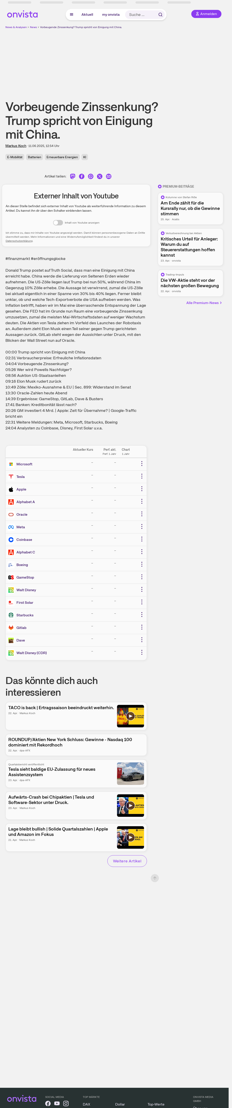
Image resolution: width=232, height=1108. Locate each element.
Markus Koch (15, 145)
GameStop (25, 577)
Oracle (21, 514)
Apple (21, 489)
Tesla (20, 476)
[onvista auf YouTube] (57, 1104)
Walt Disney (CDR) (31, 653)
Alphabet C (25, 552)
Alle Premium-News (204, 302)
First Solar (24, 602)
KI (84, 157)
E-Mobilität (15, 157)
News (33, 27)
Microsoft (24, 464)
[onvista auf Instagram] (66, 1104)
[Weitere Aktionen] (142, 463)
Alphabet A (25, 502)
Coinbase (24, 539)
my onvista (111, 14)
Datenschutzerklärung (19, 241)
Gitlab (21, 627)
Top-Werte (156, 1104)
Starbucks (25, 615)
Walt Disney (26, 590)
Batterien (34, 157)
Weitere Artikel (127, 861)
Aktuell (87, 14)
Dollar (120, 1104)
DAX (86, 1104)
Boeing (22, 564)
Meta (20, 527)
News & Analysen (16, 27)
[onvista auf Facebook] (48, 1104)
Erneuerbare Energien (62, 157)
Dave (20, 640)
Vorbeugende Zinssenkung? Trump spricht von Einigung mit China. (81, 27)
